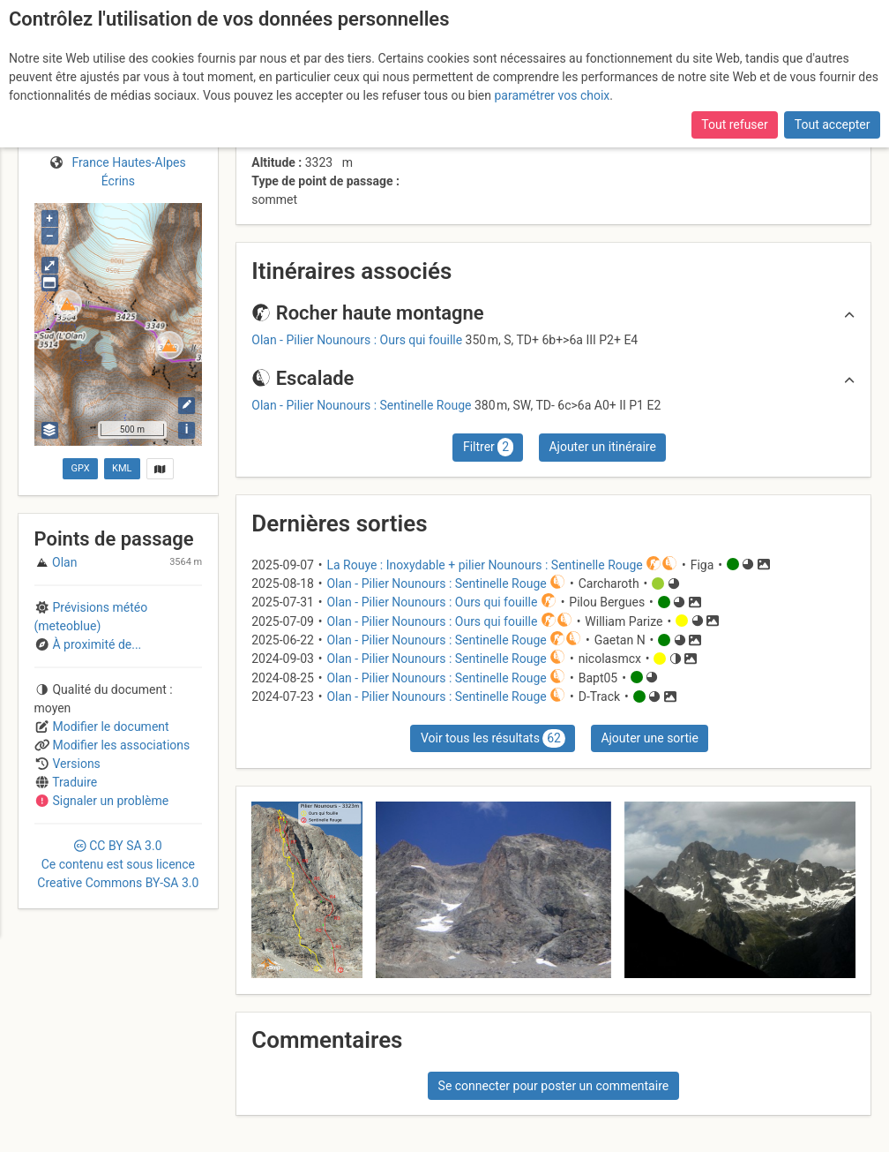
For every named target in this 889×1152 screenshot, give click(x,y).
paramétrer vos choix (551, 95)
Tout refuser (734, 124)
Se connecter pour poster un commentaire (553, 1086)
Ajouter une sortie (649, 738)
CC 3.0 (117, 864)
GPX (80, 468)
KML (121, 468)
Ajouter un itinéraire (602, 447)
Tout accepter (832, 124)
